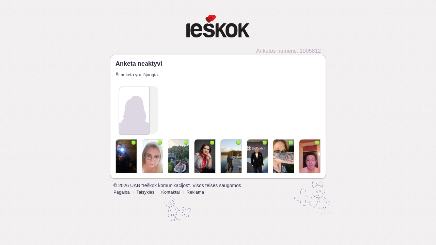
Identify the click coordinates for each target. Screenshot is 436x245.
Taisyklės (146, 192)
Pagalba (121, 192)
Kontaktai (170, 192)
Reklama (195, 192)
